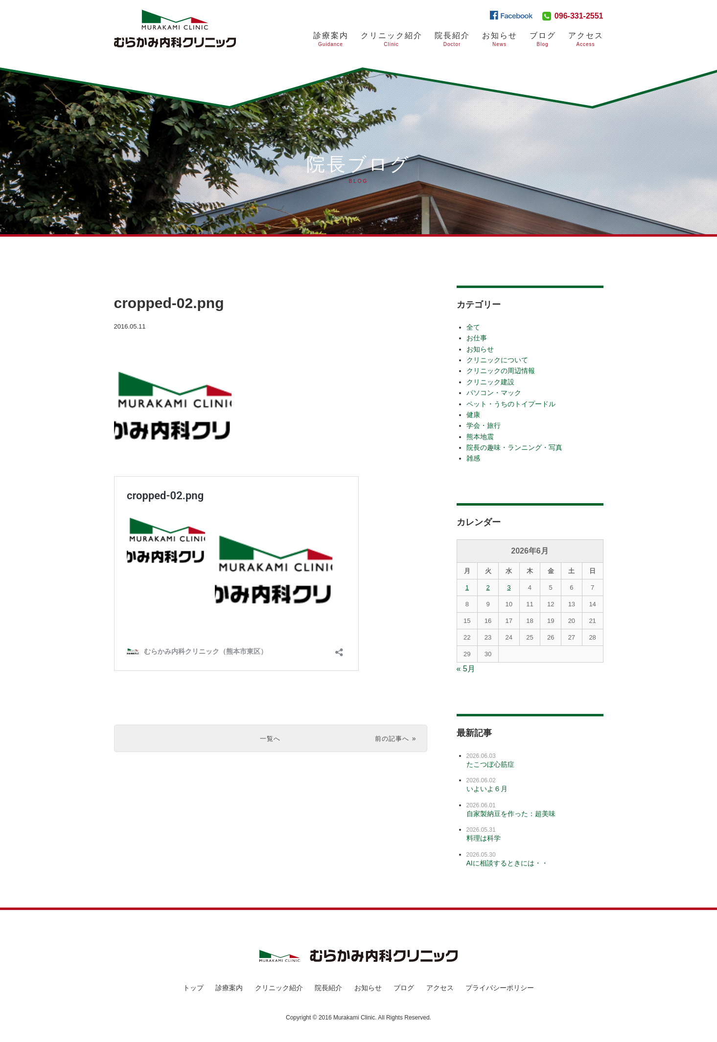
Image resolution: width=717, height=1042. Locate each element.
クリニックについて (497, 360)
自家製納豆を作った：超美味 (510, 814)
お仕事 (476, 338)
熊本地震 (480, 437)
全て (473, 327)
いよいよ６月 (487, 789)
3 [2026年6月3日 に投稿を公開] (508, 587)
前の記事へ (389, 738)
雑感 (473, 458)
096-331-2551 (579, 16)
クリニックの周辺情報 (500, 371)
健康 (473, 415)
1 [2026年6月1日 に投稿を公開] (467, 587)
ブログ (543, 39)
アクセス (585, 39)
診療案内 (330, 39)
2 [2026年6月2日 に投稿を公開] (487, 587)
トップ (193, 988)
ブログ (403, 988)
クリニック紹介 (391, 39)
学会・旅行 (483, 425)
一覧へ (270, 738)
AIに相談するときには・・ (507, 863)
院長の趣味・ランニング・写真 (514, 447)
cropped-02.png (187, 301)
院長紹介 (452, 39)
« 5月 (466, 669)
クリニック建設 (490, 382)
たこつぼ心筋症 (490, 764)
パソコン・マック (493, 393)
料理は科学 (483, 838)
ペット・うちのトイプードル (510, 404)
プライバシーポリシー (499, 988)
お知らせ (499, 39)
